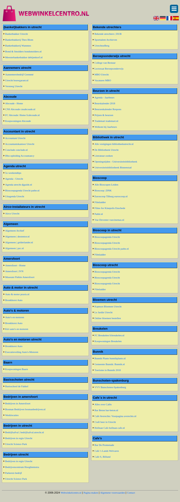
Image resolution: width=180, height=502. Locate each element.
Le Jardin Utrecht (103, 312)
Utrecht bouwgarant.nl (16, 80)
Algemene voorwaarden (112, 492)
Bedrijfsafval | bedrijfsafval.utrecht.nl (24, 432)
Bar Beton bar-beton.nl (106, 410)
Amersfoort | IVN (14, 271)
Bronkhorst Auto (13, 300)
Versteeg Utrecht (13, 86)
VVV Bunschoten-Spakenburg (110, 387)
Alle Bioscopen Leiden (106, 184)
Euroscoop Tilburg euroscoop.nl (111, 196)
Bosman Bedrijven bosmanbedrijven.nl (25, 409)
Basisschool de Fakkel (16, 386)
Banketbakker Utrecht (16, 33)
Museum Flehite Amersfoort (19, 277)
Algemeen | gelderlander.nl (19, 242)
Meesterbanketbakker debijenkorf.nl (23, 57)
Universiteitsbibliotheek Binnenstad (112, 167)
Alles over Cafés (103, 404)
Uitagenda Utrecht (14, 196)
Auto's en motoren (14, 317)
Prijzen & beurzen (103, 115)
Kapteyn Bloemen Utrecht (107, 306)
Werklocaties (12, 415)
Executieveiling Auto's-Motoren (21, 352)
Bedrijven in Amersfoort (17, 403)
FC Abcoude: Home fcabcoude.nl (22, 115)
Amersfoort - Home (15, 265)
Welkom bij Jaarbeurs (105, 126)
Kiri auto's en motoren (16, 329)
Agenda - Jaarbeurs (104, 97)
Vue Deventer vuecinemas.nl (109, 219)
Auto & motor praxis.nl (17, 294)
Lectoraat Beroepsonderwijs (109, 68)
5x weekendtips (13, 172)
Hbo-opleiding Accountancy (19, 155)
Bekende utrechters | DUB (108, 33)
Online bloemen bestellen (107, 318)
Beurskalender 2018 (104, 103)
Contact (131, 492)
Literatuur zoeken (103, 155)
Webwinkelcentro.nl (71, 492)
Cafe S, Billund (102, 456)
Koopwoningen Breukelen (108, 341)
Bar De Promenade (104, 445)
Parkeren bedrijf (13, 472)
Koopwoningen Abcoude (18, 121)
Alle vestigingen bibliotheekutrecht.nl (114, 144)
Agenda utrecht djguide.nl (18, 184)
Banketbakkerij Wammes (18, 45)
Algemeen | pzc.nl (14, 248)
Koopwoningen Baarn (16, 369)
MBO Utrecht (101, 74)
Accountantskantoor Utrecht (19, 144)
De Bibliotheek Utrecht (106, 149)
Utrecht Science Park (16, 444)
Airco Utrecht (12, 213)
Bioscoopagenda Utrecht (107, 237)
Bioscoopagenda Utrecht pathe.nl (22, 190)
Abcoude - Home (14, 103)
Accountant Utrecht (15, 138)
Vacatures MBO (102, 80)
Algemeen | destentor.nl (17, 236)
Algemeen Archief (14, 230)
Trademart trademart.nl (106, 121)
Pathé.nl (98, 213)
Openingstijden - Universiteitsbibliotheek (115, 161)
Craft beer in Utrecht (105, 422)
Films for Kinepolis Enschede (109, 208)
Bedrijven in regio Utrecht (18, 438)
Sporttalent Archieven (105, 39)
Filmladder (100, 202)
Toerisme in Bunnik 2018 (107, 370)
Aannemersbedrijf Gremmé (19, 74)
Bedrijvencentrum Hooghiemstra (22, 467)
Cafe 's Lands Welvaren (106, 450)
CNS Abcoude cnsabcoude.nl (20, 109)
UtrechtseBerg (101, 45)
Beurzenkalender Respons (107, 109)
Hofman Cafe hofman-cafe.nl (109, 427)
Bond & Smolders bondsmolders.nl (23, 51)
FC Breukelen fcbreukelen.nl (109, 335)
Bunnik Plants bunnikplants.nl (110, 358)
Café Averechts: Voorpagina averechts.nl (115, 416)
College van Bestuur (105, 62)
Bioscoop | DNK (103, 190)
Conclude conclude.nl (16, 149)
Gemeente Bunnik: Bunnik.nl (109, 364)
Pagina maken (90, 492)
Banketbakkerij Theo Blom (19, 39)
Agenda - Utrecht (14, 178)
